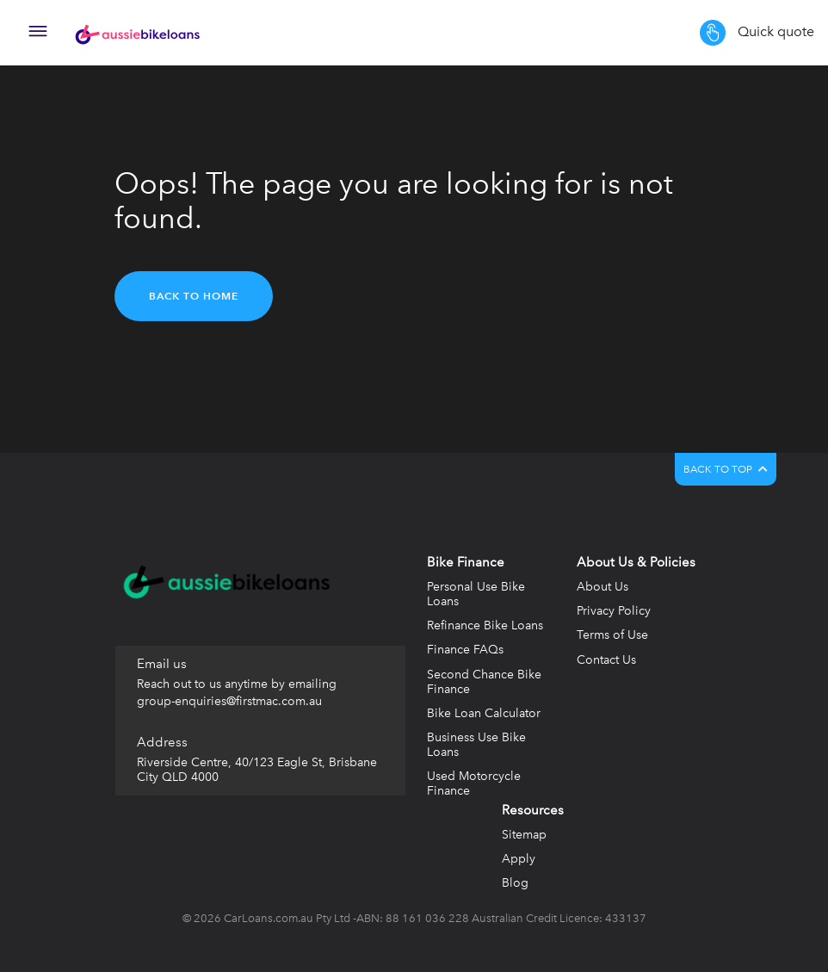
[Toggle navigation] (38, 32)
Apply (518, 858)
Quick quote (757, 33)
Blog (515, 883)
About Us (602, 586)
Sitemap (524, 834)
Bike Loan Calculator (484, 713)
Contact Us (606, 660)
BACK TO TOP (725, 469)
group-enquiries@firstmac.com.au (229, 701)
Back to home (193, 295)
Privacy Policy (614, 611)
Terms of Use (612, 635)
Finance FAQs (465, 649)
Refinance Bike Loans (485, 625)
